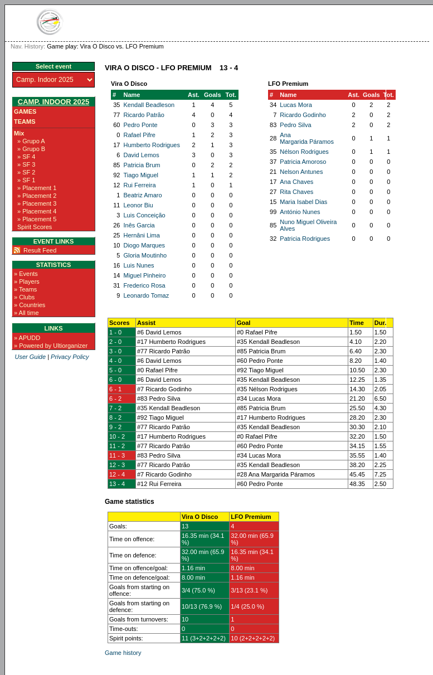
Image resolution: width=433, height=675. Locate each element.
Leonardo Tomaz (146, 295)
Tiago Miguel (140, 175)
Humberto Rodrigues (151, 145)
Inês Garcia (138, 225)
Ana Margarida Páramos (307, 138)
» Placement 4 (36, 211)
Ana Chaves (296, 181)
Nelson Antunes (301, 171)
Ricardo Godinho (303, 114)
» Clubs (24, 297)
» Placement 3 (36, 203)
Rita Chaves (296, 191)
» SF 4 (26, 156)
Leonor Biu (138, 205)
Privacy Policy (70, 356)
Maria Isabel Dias (303, 201)
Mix (19, 133)
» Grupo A (31, 141)
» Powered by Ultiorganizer (50, 345)
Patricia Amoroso (303, 161)
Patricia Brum (141, 165)
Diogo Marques (144, 245)
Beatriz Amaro (142, 195)
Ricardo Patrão (143, 114)
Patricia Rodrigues (305, 238)
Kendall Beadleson (148, 104)
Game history (123, 652)
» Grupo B (31, 148)
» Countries (29, 305)
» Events (26, 273)
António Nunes (300, 211)
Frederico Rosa (144, 285)
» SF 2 (26, 172)
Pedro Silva (295, 125)
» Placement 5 (36, 219)
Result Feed (39, 250)
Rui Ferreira (139, 185)
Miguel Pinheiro (144, 275)
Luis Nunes (138, 265)
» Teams (25, 289)
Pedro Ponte (140, 125)
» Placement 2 (36, 195)
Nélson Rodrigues (304, 151)
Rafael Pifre (139, 135)
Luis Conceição (144, 215)
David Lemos (141, 155)
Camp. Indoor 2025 (53, 102)
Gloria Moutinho (145, 255)
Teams (25, 121)
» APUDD (27, 337)
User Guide (30, 356)
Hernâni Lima (141, 235)
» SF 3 (26, 164)
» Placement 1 (36, 187)
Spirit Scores (34, 227)
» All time (26, 312)
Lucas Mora (296, 104)
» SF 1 (26, 180)
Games (25, 111)
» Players (27, 281)
